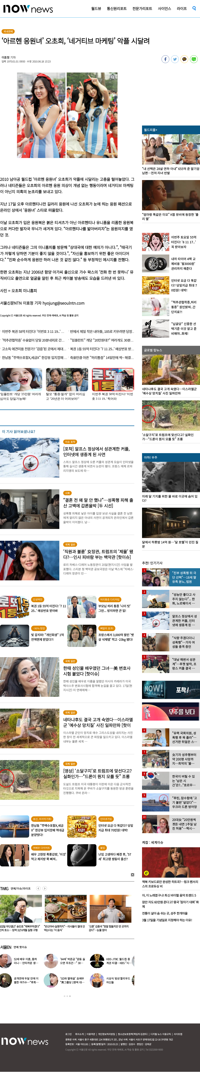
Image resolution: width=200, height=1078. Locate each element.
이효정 (6, 57)
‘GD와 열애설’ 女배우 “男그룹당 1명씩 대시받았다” (75, 982)
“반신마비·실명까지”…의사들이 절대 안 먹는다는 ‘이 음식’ (109, 928)
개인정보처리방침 (106, 1034)
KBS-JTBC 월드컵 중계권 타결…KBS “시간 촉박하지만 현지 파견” (121, 963)
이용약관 (91, 1034)
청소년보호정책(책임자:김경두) (133, 1034)
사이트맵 (178, 1034)
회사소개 (79, 1034)
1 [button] (64, 996)
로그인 (68, 1034)
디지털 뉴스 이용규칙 (161, 1034)
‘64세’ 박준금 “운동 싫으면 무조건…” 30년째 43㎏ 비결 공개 (75, 963)
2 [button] (67, 996)
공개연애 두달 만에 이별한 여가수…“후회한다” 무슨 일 (28, 982)
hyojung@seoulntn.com (63, 303)
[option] (64, 914)
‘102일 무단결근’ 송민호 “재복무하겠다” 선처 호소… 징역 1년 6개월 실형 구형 (64, 928)
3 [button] (70, 996)
